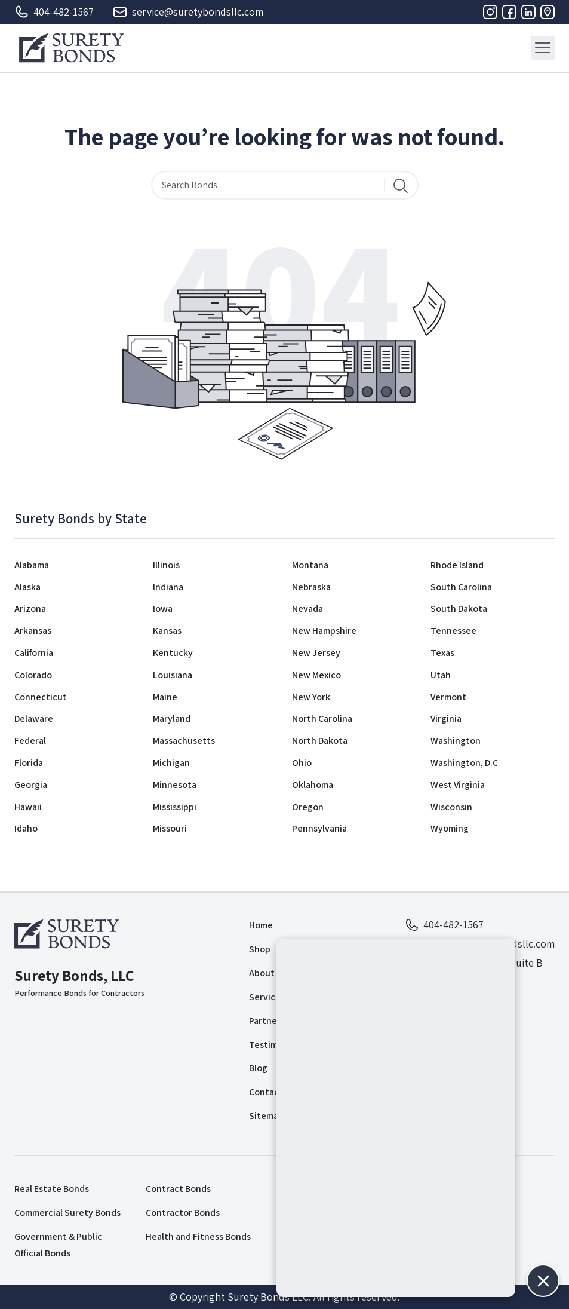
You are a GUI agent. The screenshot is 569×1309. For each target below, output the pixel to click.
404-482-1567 (54, 12)
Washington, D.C (464, 762)
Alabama (31, 565)
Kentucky (173, 652)
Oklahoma (312, 784)
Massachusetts (184, 740)
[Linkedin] (528, 12)
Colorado (33, 675)
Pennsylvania (319, 828)
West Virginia (457, 784)
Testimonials (275, 1044)
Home (261, 925)
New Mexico (316, 675)
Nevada (307, 608)
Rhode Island (457, 565)
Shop (259, 949)
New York (311, 697)
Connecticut (40, 697)
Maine (165, 697)
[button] (543, 1280)
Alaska (27, 587)
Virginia (446, 718)
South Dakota (458, 608)
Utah (440, 675)
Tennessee (453, 630)
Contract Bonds (178, 1188)
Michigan (171, 762)
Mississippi (174, 807)
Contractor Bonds (183, 1212)
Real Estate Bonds (51, 1188)
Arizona (30, 608)
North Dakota (319, 740)
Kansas (167, 630)
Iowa (163, 608)
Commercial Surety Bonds (67, 1212)
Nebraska (311, 587)
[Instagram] (490, 12)
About (262, 973)
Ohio (302, 762)
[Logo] (71, 47)
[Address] (547, 12)
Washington (455, 740)
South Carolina (461, 587)
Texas (442, 652)
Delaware (33, 718)
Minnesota (174, 784)
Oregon (308, 807)
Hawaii (28, 807)
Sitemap (266, 1115)
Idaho (26, 828)
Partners (267, 1020)
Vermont (448, 697)
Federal (30, 740)
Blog (258, 1068)
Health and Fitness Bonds (198, 1236)
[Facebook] (509, 12)
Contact (266, 1092)
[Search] (400, 185)
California (33, 652)
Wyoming (449, 828)
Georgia (30, 784)
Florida (28, 762)
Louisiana (172, 675)
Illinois (166, 565)
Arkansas (32, 630)
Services (267, 997)
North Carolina (322, 718)
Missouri (170, 828)
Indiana (168, 587)
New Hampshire (324, 630)
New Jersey (316, 652)
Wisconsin (451, 807)
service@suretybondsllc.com (188, 12)
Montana (310, 565)
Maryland (171, 718)
